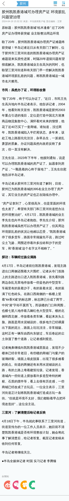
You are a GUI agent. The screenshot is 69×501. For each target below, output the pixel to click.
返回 (4, 3)
